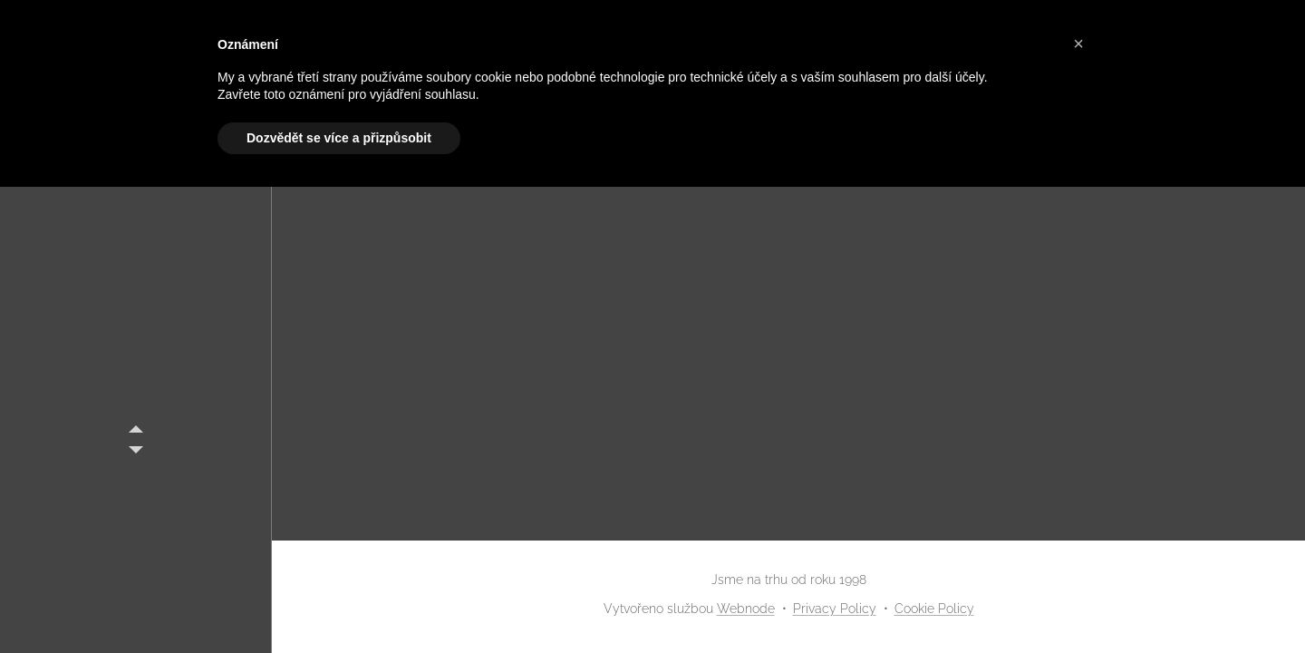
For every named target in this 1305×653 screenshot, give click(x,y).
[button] (1078, 43)
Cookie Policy (934, 608)
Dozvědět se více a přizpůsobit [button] (338, 138)
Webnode (746, 608)
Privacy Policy (834, 608)
